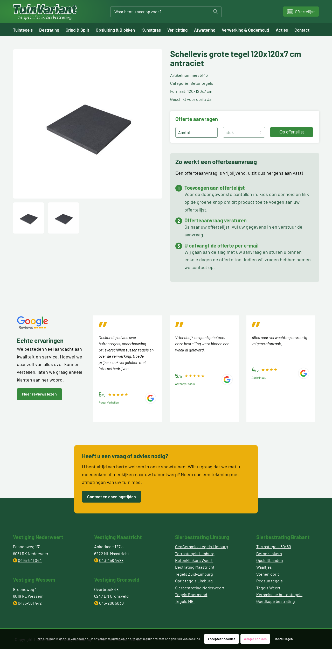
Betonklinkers (269, 553)
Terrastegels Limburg (195, 553)
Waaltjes (264, 567)
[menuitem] (26, 29)
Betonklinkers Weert (194, 560)
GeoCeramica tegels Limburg (201, 546)
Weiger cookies (255, 639)
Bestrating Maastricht (195, 567)
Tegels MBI (185, 601)
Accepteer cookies (221, 639)
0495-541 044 (30, 560)
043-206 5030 (111, 603)
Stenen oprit (267, 574)
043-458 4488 (111, 560)
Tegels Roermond (191, 594)
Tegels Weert (268, 587)
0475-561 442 (30, 603)
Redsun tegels (269, 580)
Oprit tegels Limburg (194, 580)
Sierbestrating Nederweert (200, 587)
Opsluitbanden (269, 560)
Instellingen (284, 639)
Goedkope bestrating (275, 601)
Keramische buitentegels (279, 594)
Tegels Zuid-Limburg (194, 574)
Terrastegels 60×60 (273, 546)
